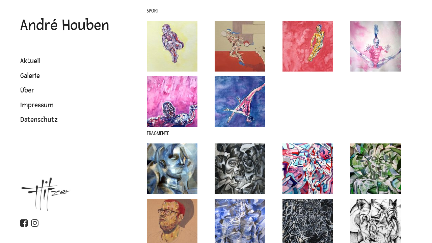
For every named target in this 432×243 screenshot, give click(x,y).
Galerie (30, 76)
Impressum (37, 105)
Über (27, 90)
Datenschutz (39, 119)
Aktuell (30, 61)
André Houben (64, 25)
